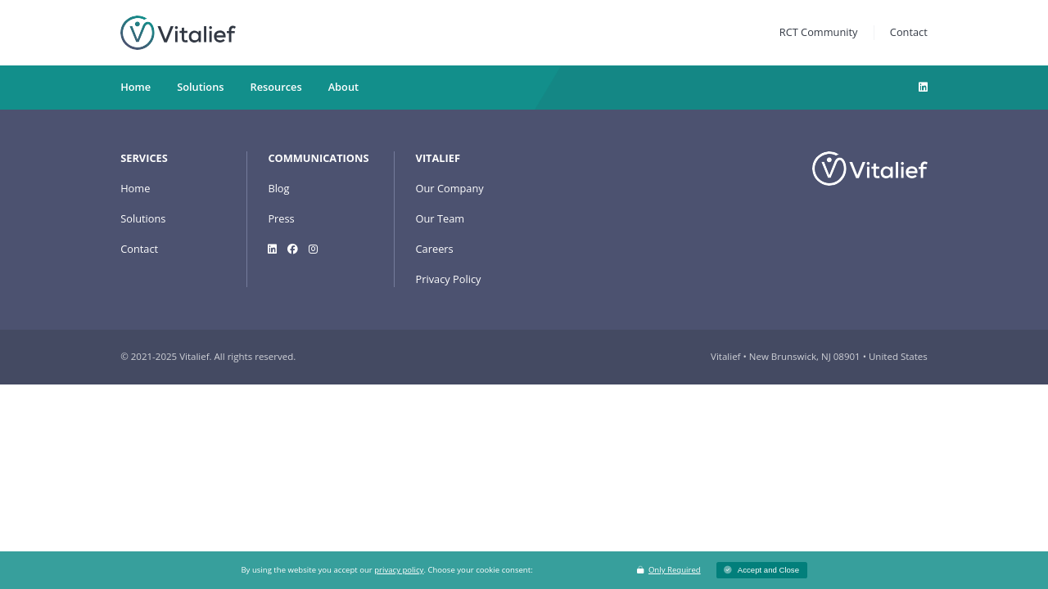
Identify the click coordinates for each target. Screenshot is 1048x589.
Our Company (450, 188)
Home (135, 188)
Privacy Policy (448, 279)
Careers (435, 248)
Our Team (440, 218)
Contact (909, 32)
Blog (278, 188)
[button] (761, 570)
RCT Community (818, 32)
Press (281, 218)
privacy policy (398, 569)
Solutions (142, 218)
